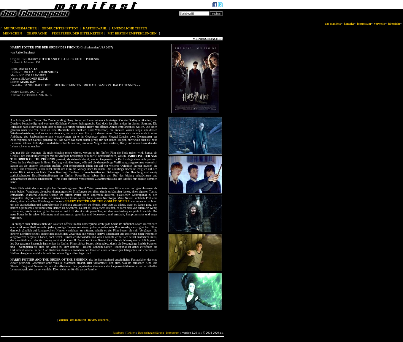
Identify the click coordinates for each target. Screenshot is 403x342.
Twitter (130, 332)
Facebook (118, 332)
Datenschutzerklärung (151, 332)
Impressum (172, 332)
